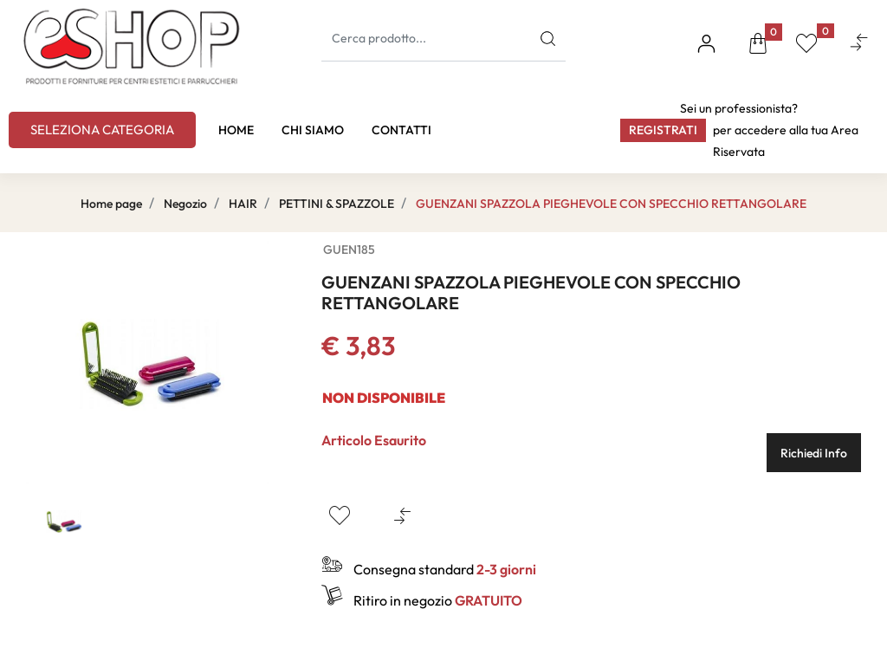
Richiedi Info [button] (813, 453)
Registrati (663, 130)
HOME (236, 130)
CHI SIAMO (313, 130)
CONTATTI (401, 130)
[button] (758, 46)
